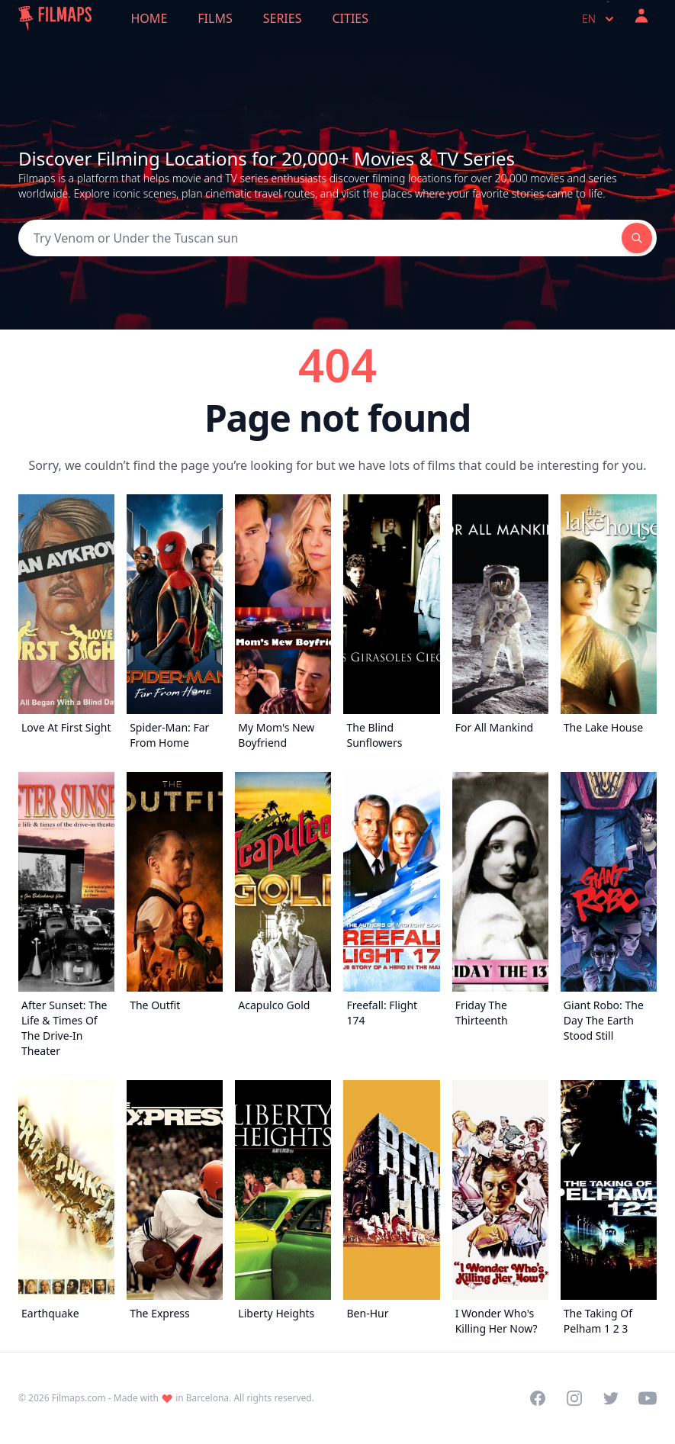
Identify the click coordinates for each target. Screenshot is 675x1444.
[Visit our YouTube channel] (647, 1398)
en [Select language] (599, 19)
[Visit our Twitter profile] (611, 1398)
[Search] (320, 238)
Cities (350, 18)
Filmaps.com (79, 1397)
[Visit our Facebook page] (538, 1398)
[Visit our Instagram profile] (574, 1398)
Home (149, 18)
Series (282, 18)
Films (215, 18)
